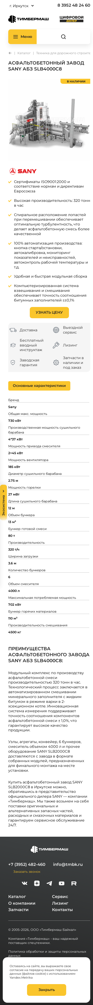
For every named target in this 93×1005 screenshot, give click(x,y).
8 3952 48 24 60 (73, 5)
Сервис (60, 896)
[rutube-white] (74, 884)
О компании (22, 903)
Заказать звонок (26, 871)
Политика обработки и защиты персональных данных (47, 953)
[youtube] (61, 884)
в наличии (76, 81)
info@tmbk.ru (68, 864)
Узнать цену (49, 312)
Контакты (62, 909)
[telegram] (49, 884)
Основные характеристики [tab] (39, 385)
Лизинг (60, 903)
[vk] (24, 884)
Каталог (17, 896)
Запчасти (18, 909)
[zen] (37, 884)
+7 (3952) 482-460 (26, 864)
